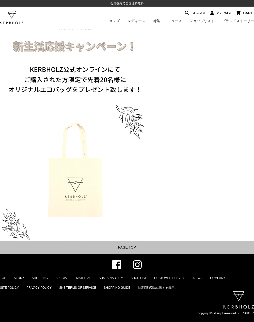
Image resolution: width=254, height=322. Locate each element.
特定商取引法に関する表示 (156, 287)
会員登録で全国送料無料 (127, 3)
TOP (3, 278)
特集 (156, 21)
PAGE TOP (127, 247)
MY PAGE (221, 13)
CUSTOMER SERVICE (170, 278)
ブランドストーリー (238, 21)
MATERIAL (83, 278)
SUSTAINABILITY (111, 278)
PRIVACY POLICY (39, 287)
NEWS (197, 278)
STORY (19, 278)
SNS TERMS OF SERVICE (77, 287)
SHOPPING (40, 278)
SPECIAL (62, 278)
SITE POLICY (9, 287)
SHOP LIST (138, 278)
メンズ (114, 21)
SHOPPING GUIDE (117, 287)
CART (244, 13)
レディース (136, 21)
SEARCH (195, 13)
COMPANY (217, 278)
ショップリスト (201, 21)
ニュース (175, 21)
